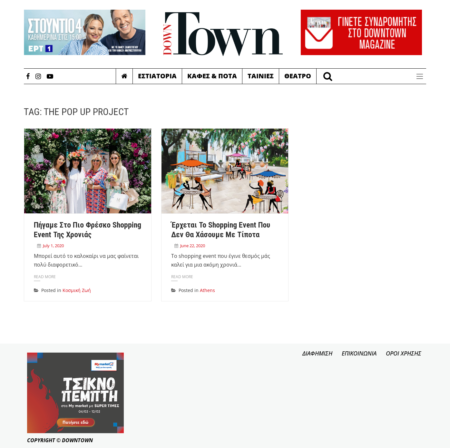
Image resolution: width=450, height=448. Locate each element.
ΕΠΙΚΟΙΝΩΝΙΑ (359, 353)
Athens (207, 290)
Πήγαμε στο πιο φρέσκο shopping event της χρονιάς (87, 229)
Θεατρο (297, 76)
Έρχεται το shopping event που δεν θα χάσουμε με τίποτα (220, 229)
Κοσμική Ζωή (77, 290)
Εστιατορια (157, 76)
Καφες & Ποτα (212, 76)
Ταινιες (261, 76)
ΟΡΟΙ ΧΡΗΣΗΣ (403, 353)
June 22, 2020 (192, 245)
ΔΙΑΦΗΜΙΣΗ (317, 353)
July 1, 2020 (53, 245)
